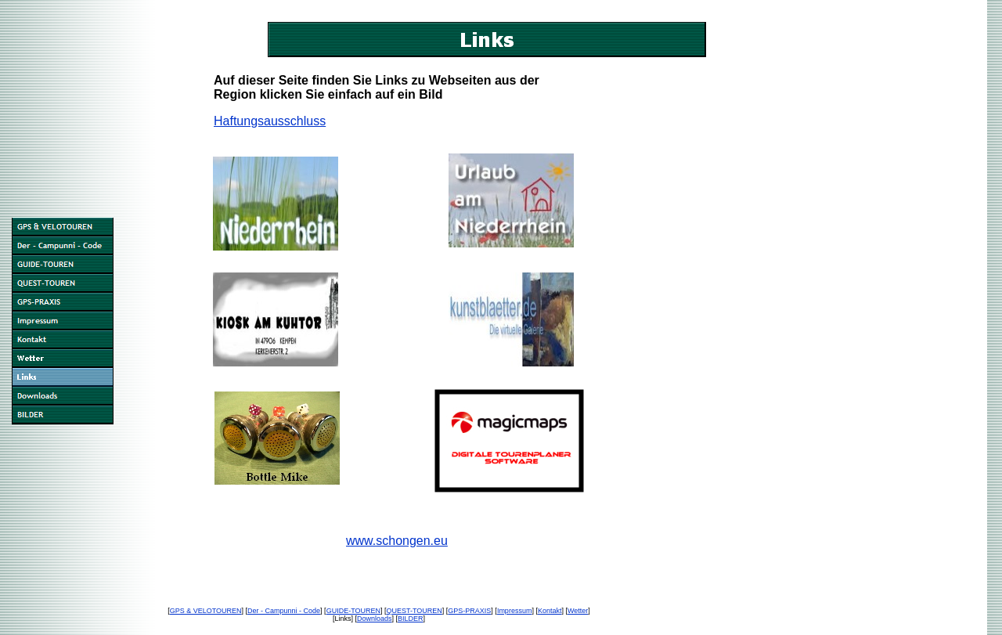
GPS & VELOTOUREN (206, 611)
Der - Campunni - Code (283, 611)
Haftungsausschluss (270, 121)
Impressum (514, 611)
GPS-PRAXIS (469, 611)
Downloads (374, 618)
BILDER (411, 618)
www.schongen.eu (397, 540)
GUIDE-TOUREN (353, 611)
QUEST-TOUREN (414, 611)
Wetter (578, 611)
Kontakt (550, 611)
